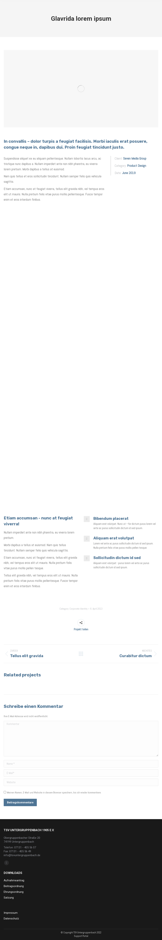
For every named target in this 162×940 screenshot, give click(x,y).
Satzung (9, 897)
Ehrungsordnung (13, 892)
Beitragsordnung (14, 886)
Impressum (11, 912)
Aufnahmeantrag (14, 880)
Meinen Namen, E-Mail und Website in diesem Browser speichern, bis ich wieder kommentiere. (54, 792)
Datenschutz (11, 918)
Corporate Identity (78, 608)
